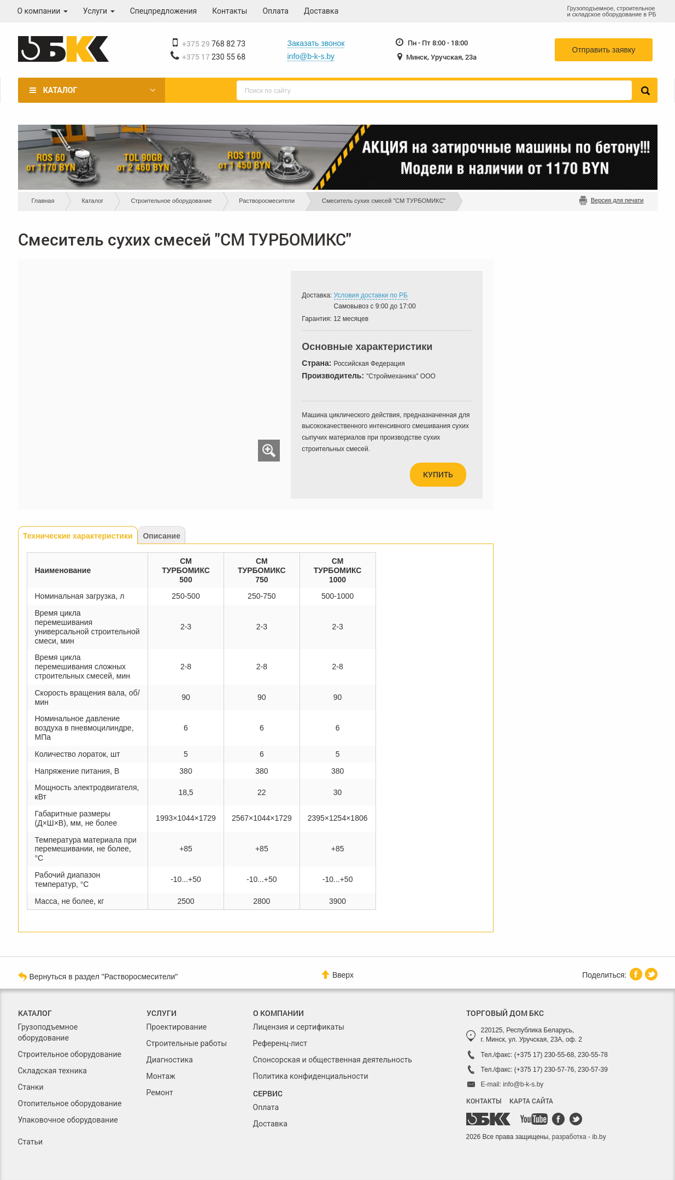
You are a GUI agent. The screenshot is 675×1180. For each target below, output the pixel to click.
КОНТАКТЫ (483, 1100)
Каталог (60, 90)
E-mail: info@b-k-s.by (512, 1084)
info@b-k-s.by (311, 56)
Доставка (321, 11)
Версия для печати (617, 200)
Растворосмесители (267, 200)
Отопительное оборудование (70, 1103)
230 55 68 (214, 56)
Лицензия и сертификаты (298, 1027)
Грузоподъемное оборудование (48, 1032)
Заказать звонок (316, 43)
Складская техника (52, 1070)
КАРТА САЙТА (531, 1100)
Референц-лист (280, 1043)
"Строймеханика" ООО (401, 376)
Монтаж (160, 1076)
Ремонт (159, 1092)
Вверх (337, 974)
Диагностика (169, 1059)
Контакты (229, 11)
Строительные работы (186, 1043)
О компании (42, 11)
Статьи (30, 1141)
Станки (31, 1087)
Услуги (99, 11)
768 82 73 (214, 43)
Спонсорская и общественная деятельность (332, 1059)
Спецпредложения (163, 11)
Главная (43, 200)
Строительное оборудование (171, 200)
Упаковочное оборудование (68, 1119)
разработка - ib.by (579, 1137)
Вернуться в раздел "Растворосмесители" (98, 976)
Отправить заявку (604, 49)
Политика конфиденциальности (310, 1076)
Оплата (275, 11)
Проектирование (176, 1027)
